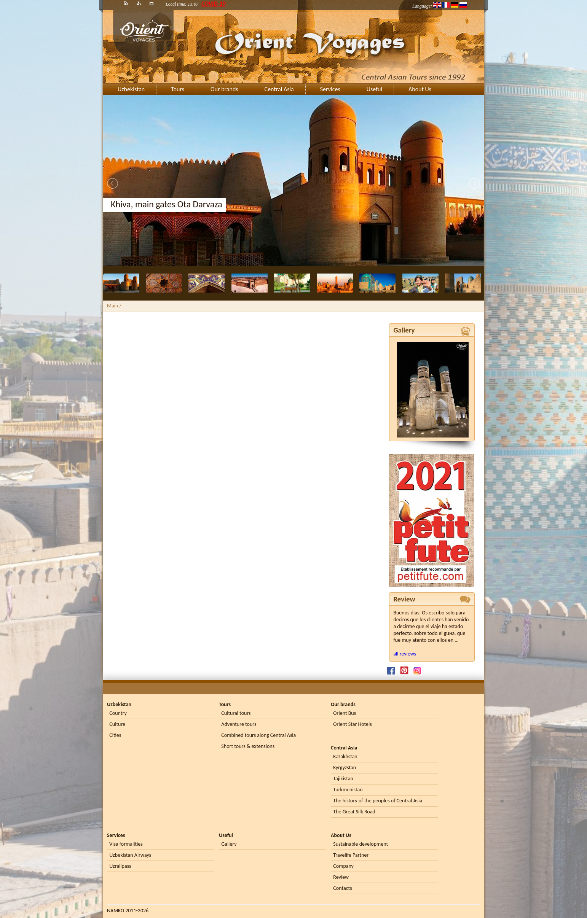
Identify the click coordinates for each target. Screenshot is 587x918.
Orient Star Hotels (352, 724)
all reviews (404, 654)
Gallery (228, 844)
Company (343, 866)
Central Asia (279, 89)
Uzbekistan (131, 89)
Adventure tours (238, 724)
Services (330, 89)
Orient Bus (344, 713)
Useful (374, 89)
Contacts (342, 888)
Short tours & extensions (247, 746)
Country (117, 713)
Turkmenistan (347, 789)
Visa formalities (125, 844)
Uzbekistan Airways (130, 855)
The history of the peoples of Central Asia (377, 800)
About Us (419, 89)
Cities (115, 735)
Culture (117, 724)
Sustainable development (360, 844)
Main (112, 305)
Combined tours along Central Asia (258, 735)
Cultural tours (235, 713)
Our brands (224, 89)
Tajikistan (343, 778)
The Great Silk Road (354, 811)
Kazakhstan (345, 756)
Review (341, 877)
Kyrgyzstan (344, 767)
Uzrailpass (120, 866)
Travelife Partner (350, 855)
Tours (177, 89)
